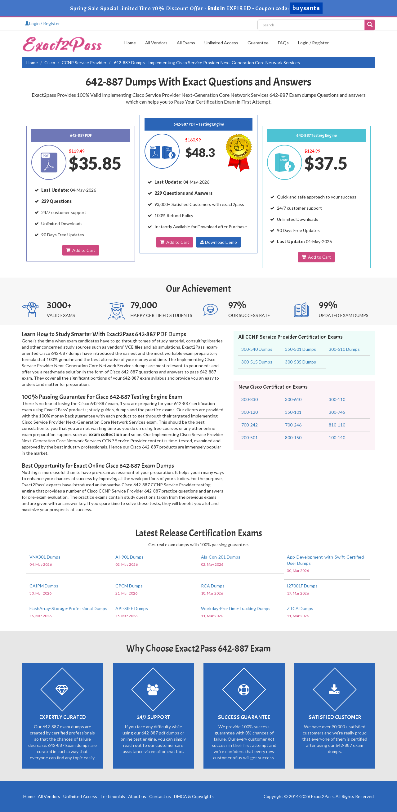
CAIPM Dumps (43, 585)
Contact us (160, 796)
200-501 (249, 437)
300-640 (293, 399)
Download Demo (218, 242)
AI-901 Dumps (129, 557)
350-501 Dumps (300, 349)
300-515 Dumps (256, 361)
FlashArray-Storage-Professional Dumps (68, 608)
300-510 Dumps (344, 349)
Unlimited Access (221, 42)
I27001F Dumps (302, 585)
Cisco (49, 62)
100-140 (337, 437)
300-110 (337, 399)
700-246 (293, 424)
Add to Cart (80, 250)
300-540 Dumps (256, 349)
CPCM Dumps (129, 585)
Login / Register (42, 23)
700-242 (249, 424)
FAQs (283, 42)
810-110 (337, 424)
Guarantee (258, 42)
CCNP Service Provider (84, 62)
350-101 (293, 412)
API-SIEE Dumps (131, 608)
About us (137, 796)
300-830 (249, 399)
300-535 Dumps (300, 361)
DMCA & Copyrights (194, 796)
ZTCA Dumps (300, 608)
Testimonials (112, 796)
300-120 (249, 412)
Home (130, 42)
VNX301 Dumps (44, 557)
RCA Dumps (213, 585)
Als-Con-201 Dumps (220, 557)
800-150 (293, 437)
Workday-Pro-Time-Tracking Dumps (235, 608)
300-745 (337, 412)
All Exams (186, 42)
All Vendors (156, 42)
